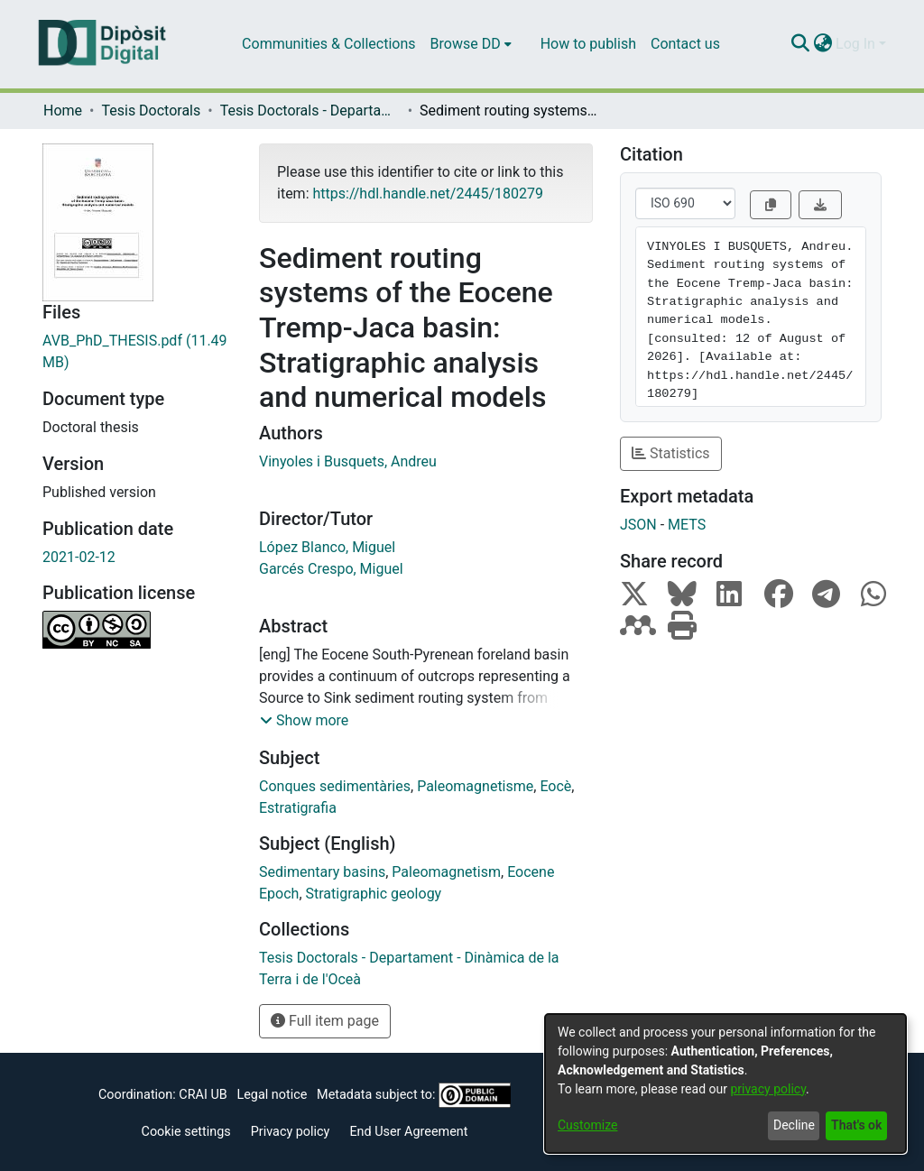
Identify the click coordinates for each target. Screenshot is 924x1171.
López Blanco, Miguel (327, 547)
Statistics (671, 453)
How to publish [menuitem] (588, 43)
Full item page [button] (325, 1020)
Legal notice (271, 1094)
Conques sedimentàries (335, 786)
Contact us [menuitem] (685, 43)
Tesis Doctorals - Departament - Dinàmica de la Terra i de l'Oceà (310, 110)
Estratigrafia (298, 807)
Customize (587, 1125)
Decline (794, 1125)
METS (687, 524)
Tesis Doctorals (150, 110)
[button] (304, 721)
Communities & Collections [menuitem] (328, 43)
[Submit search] (800, 44)
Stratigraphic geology (374, 893)
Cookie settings (186, 1131)
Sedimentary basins (322, 872)
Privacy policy (290, 1131)
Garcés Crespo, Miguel (331, 568)
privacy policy (768, 1089)
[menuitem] (471, 44)
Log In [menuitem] (855, 43)
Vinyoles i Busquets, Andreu (348, 461)
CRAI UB (202, 1094)
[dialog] (725, 1083)
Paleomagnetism (446, 872)
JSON (638, 524)
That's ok (856, 1125)
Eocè (555, 786)
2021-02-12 (79, 557)
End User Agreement (408, 1131)
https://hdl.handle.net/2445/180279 (427, 193)
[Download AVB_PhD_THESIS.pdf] (137, 351)
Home (62, 110)
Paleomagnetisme (475, 786)
